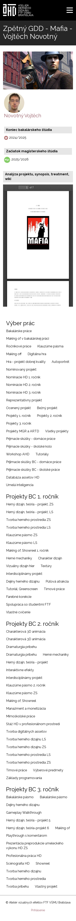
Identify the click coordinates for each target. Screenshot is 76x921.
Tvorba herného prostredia (26, 879)
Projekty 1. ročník (18, 416)
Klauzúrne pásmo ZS (21, 535)
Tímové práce (54, 589)
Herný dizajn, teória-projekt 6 (27, 828)
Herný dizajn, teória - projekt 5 (28, 820)
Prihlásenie (38, 910)
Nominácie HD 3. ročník (23, 392)
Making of (62, 828)
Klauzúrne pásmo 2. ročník (25, 685)
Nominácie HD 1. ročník (23, 377)
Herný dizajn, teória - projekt (27, 662)
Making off (13, 354)
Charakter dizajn (50, 558)
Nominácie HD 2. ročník (23, 385)
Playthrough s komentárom (26, 836)
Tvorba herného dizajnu (23, 871)
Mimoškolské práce (20, 716)
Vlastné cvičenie (18, 612)
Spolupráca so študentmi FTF (28, 604)
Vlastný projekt (46, 886)
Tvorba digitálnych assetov (26, 731)
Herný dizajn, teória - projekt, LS (29, 512)
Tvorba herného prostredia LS (28, 527)
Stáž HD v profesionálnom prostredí (33, 724)
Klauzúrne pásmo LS (21, 543)
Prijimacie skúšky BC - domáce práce (33, 462)
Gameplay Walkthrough (24, 813)
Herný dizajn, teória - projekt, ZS (30, 504)
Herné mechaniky (19, 558)
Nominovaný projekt (21, 369)
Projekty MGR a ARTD (22, 431)
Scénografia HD (18, 863)
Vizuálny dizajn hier (20, 566)
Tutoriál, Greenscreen (22, 589)
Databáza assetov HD (22, 477)
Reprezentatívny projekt (24, 400)
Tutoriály (42, 454)
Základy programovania (24, 778)
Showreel (43, 863)
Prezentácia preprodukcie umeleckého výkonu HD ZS (34, 845)
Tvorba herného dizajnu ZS (26, 747)
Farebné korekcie (18, 597)
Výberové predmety (48, 770)
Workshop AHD (17, 454)
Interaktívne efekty (20, 670)
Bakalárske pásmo (20, 797)
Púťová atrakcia (57, 581)
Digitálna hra (37, 354)
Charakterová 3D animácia (25, 631)
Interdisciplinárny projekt (24, 574)
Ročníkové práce (18, 346)
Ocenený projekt (18, 408)
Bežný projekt (47, 408)
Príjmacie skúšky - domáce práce (30, 439)
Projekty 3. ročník (18, 423)
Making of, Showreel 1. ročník (27, 550)
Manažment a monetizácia (26, 708)
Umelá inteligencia (19, 485)
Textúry (46, 566)
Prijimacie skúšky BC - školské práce (33, 470)
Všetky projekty (57, 431)
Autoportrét (60, 362)
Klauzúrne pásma (50, 346)
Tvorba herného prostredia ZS (28, 520)
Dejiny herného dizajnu (23, 581)
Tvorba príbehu (17, 886)
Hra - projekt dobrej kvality (26, 362)
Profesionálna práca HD (24, 856)
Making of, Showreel (21, 701)
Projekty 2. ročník (49, 416)
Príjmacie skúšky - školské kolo (29, 446)
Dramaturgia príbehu (21, 647)
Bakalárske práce (19, 331)
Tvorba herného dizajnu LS (26, 739)
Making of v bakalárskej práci (27, 338)
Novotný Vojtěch (22, 116)
